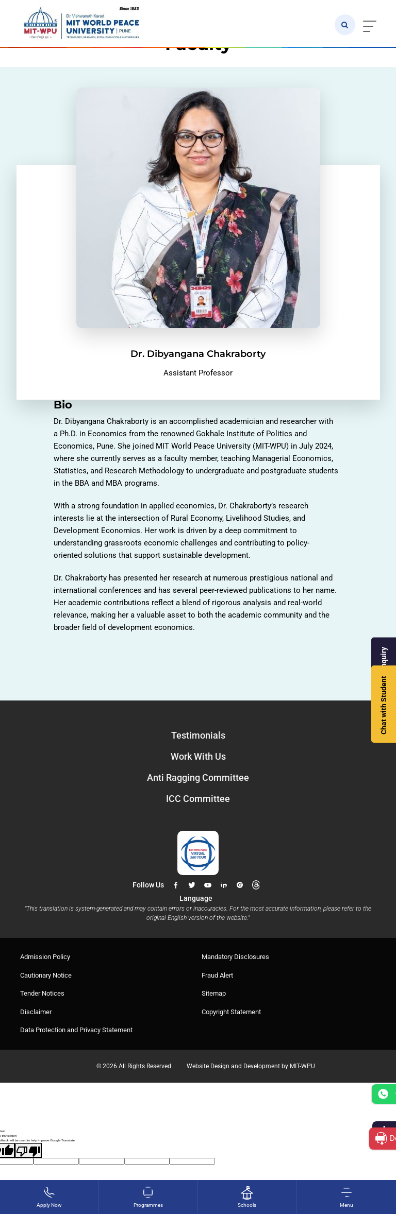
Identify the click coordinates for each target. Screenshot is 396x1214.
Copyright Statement (231, 1012)
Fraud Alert (217, 975)
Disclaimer (36, 1012)
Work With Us (198, 756)
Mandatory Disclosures (235, 957)
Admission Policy (45, 957)
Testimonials (198, 735)
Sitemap (214, 993)
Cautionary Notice (46, 975)
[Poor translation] (28, 1150)
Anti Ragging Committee (198, 777)
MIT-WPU (302, 1066)
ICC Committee (198, 798)
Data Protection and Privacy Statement (76, 1030)
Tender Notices (42, 993)
